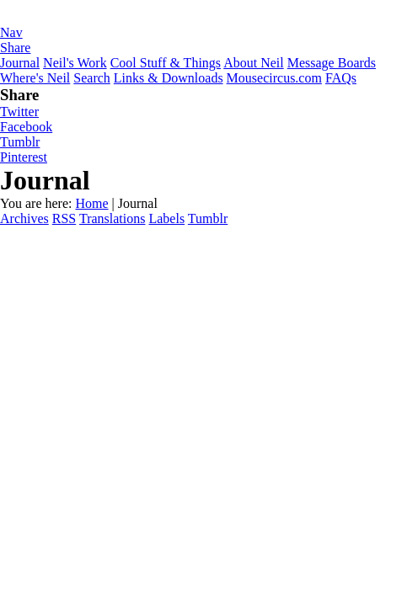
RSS (64, 218)
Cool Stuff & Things (165, 63)
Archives (24, 218)
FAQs (340, 78)
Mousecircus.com (274, 78)
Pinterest (23, 157)
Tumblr (20, 142)
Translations (112, 218)
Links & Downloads (168, 78)
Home (91, 203)
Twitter (19, 111)
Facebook (26, 127)
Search (91, 78)
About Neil (253, 63)
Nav (11, 32)
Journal (20, 63)
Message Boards (331, 63)
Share (15, 47)
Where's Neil (35, 78)
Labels (166, 218)
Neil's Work (75, 63)
